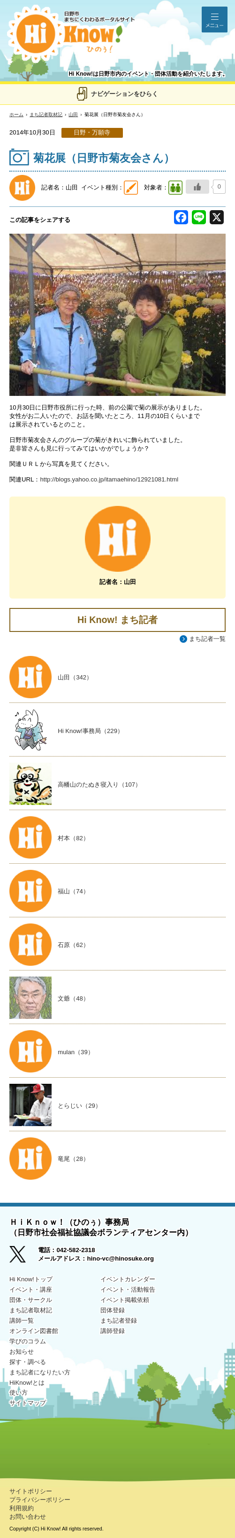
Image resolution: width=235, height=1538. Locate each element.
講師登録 (112, 1330)
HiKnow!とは (27, 1382)
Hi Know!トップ (31, 1279)
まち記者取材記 (46, 114)
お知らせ (21, 1351)
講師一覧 (21, 1320)
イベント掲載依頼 (124, 1299)
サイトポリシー (30, 1491)
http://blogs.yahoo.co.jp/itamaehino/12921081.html (109, 479)
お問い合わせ (27, 1516)
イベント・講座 (30, 1289)
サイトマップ (27, 1402)
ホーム (16, 114)
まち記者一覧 (207, 638)
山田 (73, 114)
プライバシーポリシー (39, 1499)
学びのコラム (27, 1341)
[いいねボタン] (197, 187)
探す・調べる (27, 1361)
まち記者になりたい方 (39, 1372)
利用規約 (21, 1508)
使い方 (18, 1392)
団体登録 (112, 1310)
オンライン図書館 (33, 1330)
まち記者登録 (118, 1320)
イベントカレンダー (127, 1279)
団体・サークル (30, 1299)
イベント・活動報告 (127, 1289)
